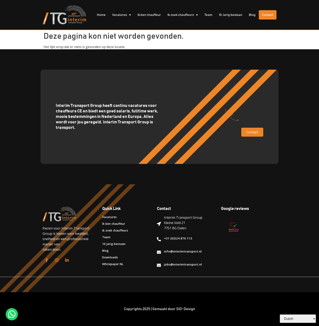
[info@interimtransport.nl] (159, 252)
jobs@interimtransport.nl (183, 264)
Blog (252, 14)
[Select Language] (298, 318)
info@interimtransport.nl (183, 251)
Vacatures (121, 15)
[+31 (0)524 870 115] (159, 239)
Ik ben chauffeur (149, 14)
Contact (267, 14)
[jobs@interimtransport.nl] (159, 265)
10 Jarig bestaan (230, 14)
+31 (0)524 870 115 (178, 238)
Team (208, 14)
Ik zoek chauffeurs (182, 15)
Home (101, 14)
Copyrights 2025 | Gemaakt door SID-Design (159, 309)
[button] (12, 314)
